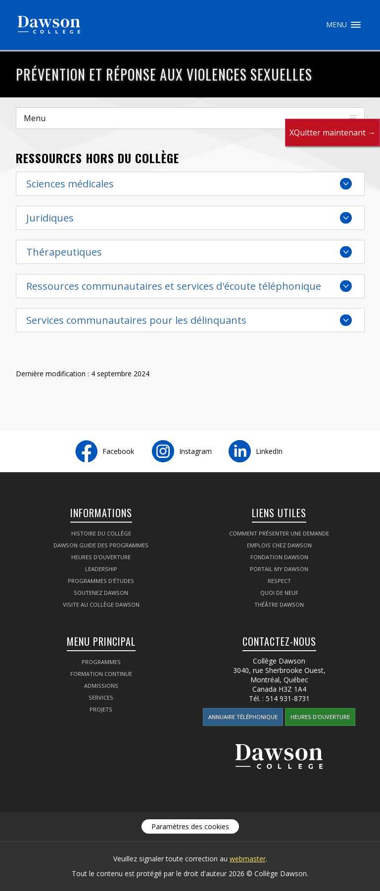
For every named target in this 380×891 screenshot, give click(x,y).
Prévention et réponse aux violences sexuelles (164, 74)
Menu (355, 24)
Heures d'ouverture (101, 557)
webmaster (248, 858)
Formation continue (101, 673)
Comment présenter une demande (279, 533)
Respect (279, 580)
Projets (101, 709)
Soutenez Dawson (101, 592)
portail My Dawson (279, 569)
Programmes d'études (101, 580)
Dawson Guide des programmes (100, 545)
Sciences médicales (70, 183)
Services (101, 697)
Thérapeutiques (64, 252)
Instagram (195, 451)
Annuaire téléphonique (243, 716)
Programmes (101, 662)
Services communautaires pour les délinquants (136, 320)
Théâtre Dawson (279, 604)
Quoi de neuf (279, 592)
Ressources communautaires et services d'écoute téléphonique (173, 286)
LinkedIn (269, 451)
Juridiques (50, 217)
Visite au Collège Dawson (101, 604)
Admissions (101, 685)
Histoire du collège (101, 533)
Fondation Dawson (279, 557)
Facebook (118, 451)
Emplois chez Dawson (279, 545)
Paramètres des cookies (190, 826)
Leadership (101, 569)
